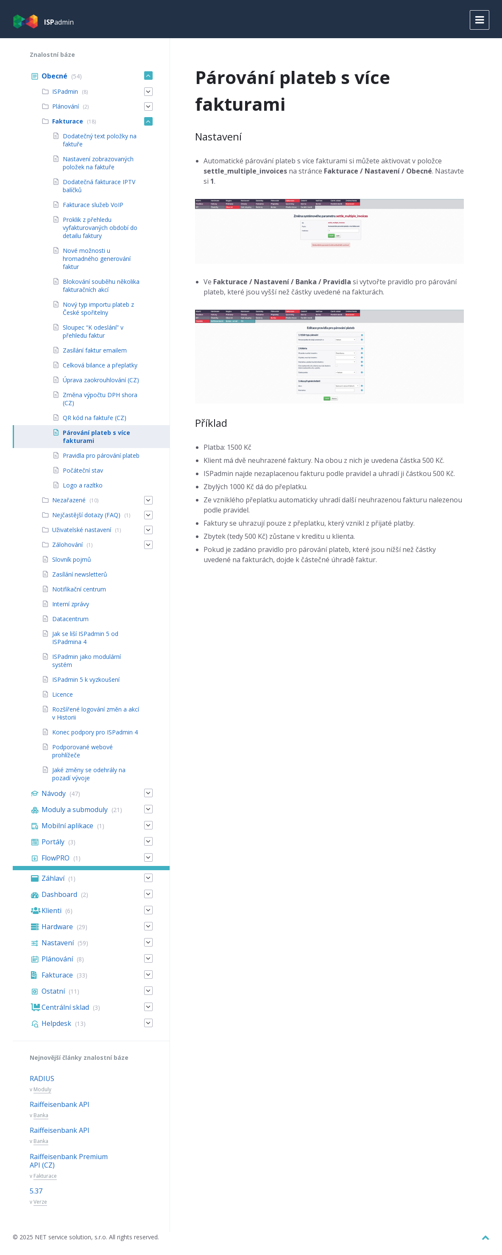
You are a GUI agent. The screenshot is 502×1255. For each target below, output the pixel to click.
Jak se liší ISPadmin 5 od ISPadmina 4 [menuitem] (85, 638)
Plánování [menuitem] (65, 106)
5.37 (36, 1191)
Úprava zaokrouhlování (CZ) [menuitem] (101, 380)
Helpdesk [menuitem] (56, 1023)
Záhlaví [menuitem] (53, 878)
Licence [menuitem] (62, 694)
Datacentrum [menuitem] (70, 619)
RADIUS (42, 1078)
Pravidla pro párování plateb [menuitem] (101, 455)
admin (59, 22)
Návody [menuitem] (54, 793)
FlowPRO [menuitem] (56, 858)
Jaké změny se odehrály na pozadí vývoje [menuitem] (89, 774)
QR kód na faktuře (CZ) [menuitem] (94, 418)
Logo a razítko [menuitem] (83, 485)
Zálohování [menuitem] (67, 545)
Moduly (42, 1089)
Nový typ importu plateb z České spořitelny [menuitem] (98, 308)
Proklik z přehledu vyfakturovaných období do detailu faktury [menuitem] (100, 228)
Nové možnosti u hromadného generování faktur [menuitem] (97, 259)
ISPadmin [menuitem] (65, 91)
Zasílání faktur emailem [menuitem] (95, 350)
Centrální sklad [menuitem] (65, 1007)
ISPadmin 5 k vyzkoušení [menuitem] (86, 679)
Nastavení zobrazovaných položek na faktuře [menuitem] (98, 163)
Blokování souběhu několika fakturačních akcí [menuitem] (101, 285)
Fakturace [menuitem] (67, 121)
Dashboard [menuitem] (59, 894)
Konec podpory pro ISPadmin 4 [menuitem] (95, 732)
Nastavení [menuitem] (58, 942)
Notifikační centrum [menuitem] (79, 589)
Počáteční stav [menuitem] (83, 470)
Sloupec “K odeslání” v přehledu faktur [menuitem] (93, 331)
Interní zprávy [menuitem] (70, 604)
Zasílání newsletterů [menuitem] (79, 574)
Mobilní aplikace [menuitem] (67, 825)
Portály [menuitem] (53, 841)
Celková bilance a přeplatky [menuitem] (100, 365)
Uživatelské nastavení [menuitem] (81, 530)
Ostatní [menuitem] (53, 991)
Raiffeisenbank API (59, 1104)
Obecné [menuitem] (54, 76)
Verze (40, 1201)
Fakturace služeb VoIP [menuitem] (93, 205)
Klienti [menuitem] (51, 910)
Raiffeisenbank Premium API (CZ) (69, 1161)
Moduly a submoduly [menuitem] (75, 809)
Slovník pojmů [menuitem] (71, 559)
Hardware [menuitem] (57, 926)
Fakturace (45, 1175)
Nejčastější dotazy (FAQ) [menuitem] (86, 515)
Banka (40, 1115)
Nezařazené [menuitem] (69, 500)
